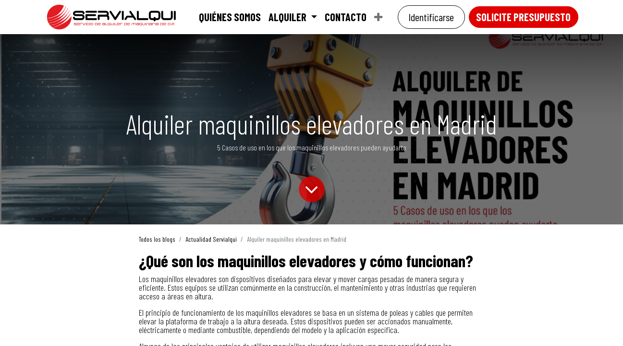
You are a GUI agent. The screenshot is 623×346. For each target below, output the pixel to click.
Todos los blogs (157, 239)
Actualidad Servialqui (211, 239)
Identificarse (431, 17)
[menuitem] (230, 17)
